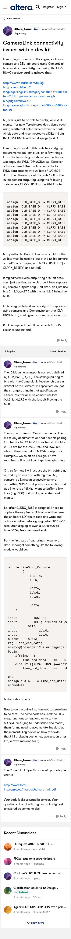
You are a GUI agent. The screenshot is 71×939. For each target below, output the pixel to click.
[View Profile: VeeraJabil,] (8, 847)
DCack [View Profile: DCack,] (37, 897)
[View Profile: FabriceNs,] (8, 861)
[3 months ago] (21, 849)
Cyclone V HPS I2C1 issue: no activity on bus (38, 873)
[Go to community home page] (22, 7)
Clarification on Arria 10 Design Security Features (34, 888)
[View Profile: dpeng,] (8, 876)
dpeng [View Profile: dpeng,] (36, 878)
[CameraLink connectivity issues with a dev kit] (19, 366)
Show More (35, 923)
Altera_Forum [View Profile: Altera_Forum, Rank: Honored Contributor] (23, 28)
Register (48, 7)
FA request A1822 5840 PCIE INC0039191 (32, 844)
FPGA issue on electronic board (34, 858)
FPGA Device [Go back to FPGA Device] (11, 18)
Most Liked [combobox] (58, 352)
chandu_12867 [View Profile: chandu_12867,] (41, 911)
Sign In (61, 7)
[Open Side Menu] (5, 7)
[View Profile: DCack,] (8, 890)
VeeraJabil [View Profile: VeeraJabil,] (39, 848)
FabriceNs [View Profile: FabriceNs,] (38, 863)
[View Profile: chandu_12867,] (8, 910)
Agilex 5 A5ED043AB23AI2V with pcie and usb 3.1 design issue (38, 907)
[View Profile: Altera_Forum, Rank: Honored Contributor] (7, 31)
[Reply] (62, 340)
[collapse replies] (35, 359)
